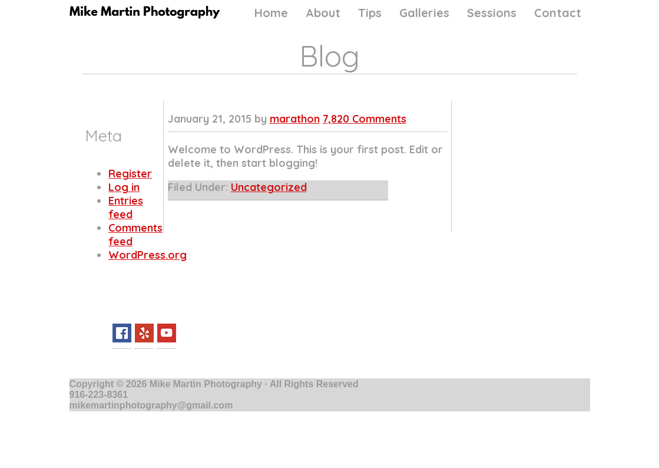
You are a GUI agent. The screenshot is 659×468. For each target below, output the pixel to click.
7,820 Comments (364, 119)
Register (130, 173)
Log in (124, 187)
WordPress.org (147, 255)
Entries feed (125, 207)
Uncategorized (269, 187)
